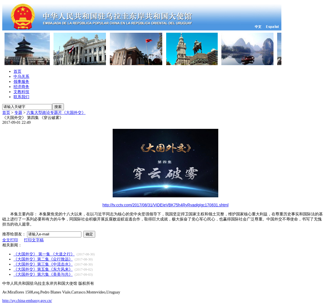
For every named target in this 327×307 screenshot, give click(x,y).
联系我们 (21, 97)
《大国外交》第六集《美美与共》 (43, 274)
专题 (18, 113)
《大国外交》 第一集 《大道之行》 (44, 254)
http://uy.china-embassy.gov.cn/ (27, 301)
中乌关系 (21, 76)
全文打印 (10, 240)
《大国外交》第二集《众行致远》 (43, 259)
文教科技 (21, 92)
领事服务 (21, 81)
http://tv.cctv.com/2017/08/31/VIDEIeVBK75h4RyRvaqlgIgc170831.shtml (166, 205)
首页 (17, 71)
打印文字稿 (34, 240)
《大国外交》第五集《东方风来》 (43, 269)
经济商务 (21, 87)
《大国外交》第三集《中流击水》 (43, 264)
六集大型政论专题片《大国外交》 (56, 113)
